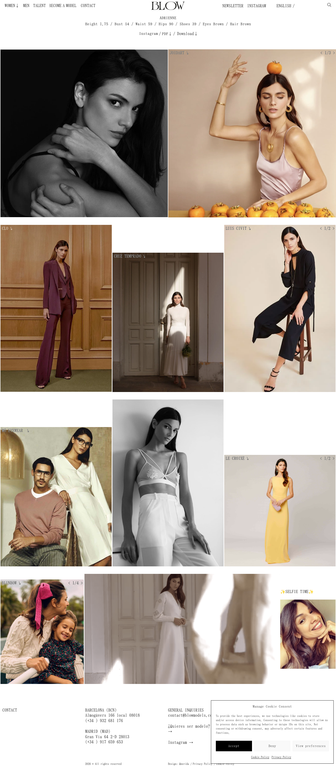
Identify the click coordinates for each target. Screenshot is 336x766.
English (282, 6)
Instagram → (180, 742)
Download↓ (187, 34)
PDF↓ (167, 34)
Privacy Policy (281, 757)
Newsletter (232, 6)
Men (26, 6)
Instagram (256, 6)
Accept (233, 746)
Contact (88, 6)
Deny (272, 746)
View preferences (311, 746)
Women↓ (12, 6)
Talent (39, 6)
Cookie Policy (260, 757)
